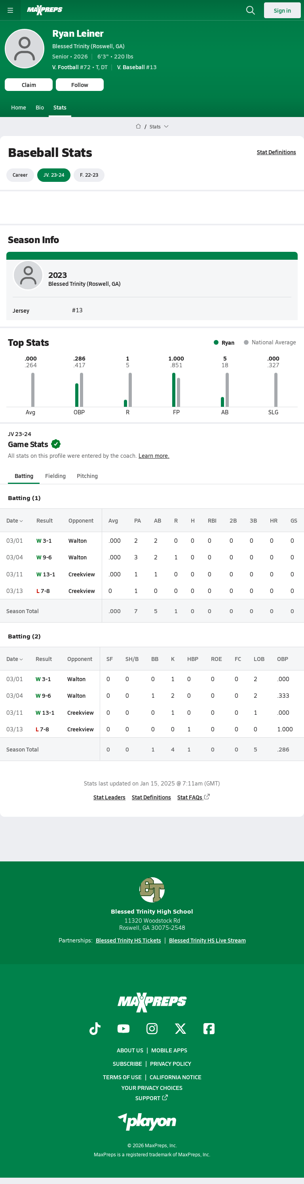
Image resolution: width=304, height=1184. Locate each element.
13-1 (49, 574)
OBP (282, 658)
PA (137, 520)
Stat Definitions (276, 152)
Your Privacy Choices (152, 1087)
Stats (59, 107)
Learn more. (154, 455)
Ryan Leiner (78, 33)
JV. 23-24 (54, 175)
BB (154, 658)
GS (294, 520)
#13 (137, 67)
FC (238, 658)
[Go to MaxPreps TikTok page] (95, 1029)
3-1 (47, 540)
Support (152, 1098)
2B (233, 520)
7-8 (45, 591)
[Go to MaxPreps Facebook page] (209, 1029)
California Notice (175, 1077)
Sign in (282, 10)
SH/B (132, 658)
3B (253, 520)
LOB (259, 658)
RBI (212, 520)
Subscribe (127, 1063)
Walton (77, 540)
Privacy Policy (170, 1063)
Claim (29, 85)
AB (157, 520)
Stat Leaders (109, 797)
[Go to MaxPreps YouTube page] (123, 1029)
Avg (113, 520)
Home (18, 107)
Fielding (55, 476)
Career (20, 175)
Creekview (81, 574)
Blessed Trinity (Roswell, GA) (88, 45)
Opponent (80, 520)
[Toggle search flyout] (250, 10)
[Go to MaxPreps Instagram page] (152, 1029)
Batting (24, 476)
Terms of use (122, 1077)
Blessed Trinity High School (152, 896)
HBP (192, 658)
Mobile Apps (169, 1050)
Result (44, 520)
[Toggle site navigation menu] (10, 10)
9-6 (47, 557)
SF (109, 658)
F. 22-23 (89, 175)
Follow (79, 85)
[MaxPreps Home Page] (138, 126)
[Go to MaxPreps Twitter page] (180, 1029)
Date (14, 520)
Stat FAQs (194, 797)
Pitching (87, 476)
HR (273, 520)
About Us (130, 1050)
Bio (40, 107)
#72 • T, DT (80, 67)
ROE (216, 658)
